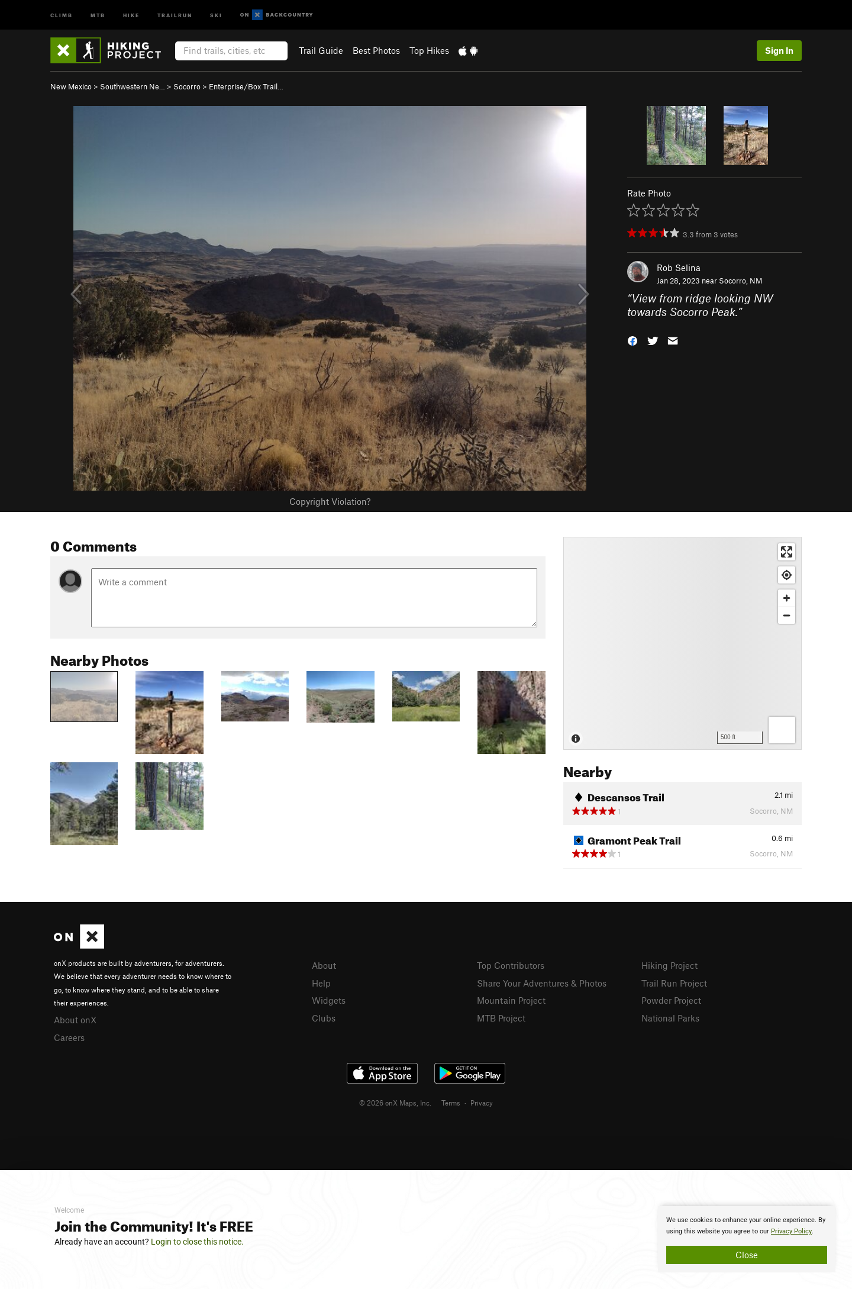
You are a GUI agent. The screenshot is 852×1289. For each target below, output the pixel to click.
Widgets (329, 1000)
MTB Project (501, 1018)
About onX (75, 1019)
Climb (61, 14)
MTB (98, 14)
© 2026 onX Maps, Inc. (395, 1102)
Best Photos (376, 50)
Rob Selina (679, 267)
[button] (632, 339)
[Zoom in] (786, 598)
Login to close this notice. (197, 1241)
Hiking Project (669, 965)
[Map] (682, 643)
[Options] (782, 730)
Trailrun (174, 14)
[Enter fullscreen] (786, 551)
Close (746, 1254)
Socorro (187, 86)
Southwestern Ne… (132, 86)
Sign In (779, 50)
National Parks (670, 1018)
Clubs (323, 1018)
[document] (746, 1239)
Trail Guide (321, 50)
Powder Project (671, 1000)
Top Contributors (510, 965)
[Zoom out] (786, 615)
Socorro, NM (740, 280)
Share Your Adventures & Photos (541, 983)
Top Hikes (429, 50)
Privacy (481, 1102)
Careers (69, 1037)
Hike (131, 14)
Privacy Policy (791, 1231)
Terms (450, 1102)
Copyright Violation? (329, 501)
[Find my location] (786, 575)
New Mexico (71, 86)
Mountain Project (511, 1000)
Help (321, 983)
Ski (216, 14)
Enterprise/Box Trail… (246, 86)
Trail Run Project (674, 983)
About (324, 965)
